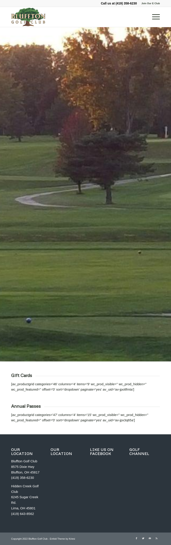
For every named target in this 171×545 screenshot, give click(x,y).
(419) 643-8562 (22, 514)
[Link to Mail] (150, 538)
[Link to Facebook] (136, 538)
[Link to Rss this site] (156, 538)
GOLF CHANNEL (139, 452)
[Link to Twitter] (143, 538)
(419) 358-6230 (126, 3)
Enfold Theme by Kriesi (62, 538)
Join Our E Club (150, 3)
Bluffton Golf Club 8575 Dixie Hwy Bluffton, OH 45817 (25, 466)
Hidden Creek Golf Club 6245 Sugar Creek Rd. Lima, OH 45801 (25, 497)
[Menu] (154, 17)
